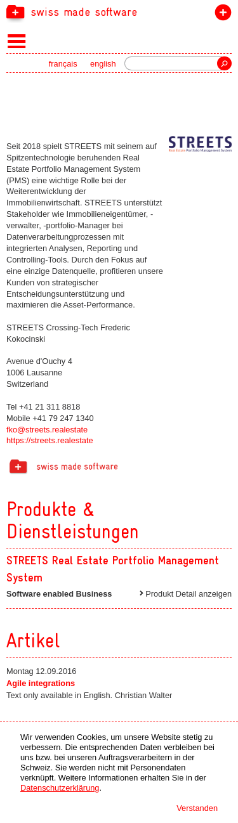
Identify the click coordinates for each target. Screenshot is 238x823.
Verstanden (197, 808)
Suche (224, 63)
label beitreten (220, 14)
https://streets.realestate (49, 440)
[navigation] (119, 11)
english (103, 63)
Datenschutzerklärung (59, 788)
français (63, 63)
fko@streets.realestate (47, 429)
